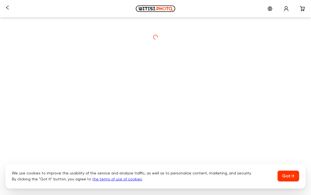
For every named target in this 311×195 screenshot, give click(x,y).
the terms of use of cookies (117, 179)
